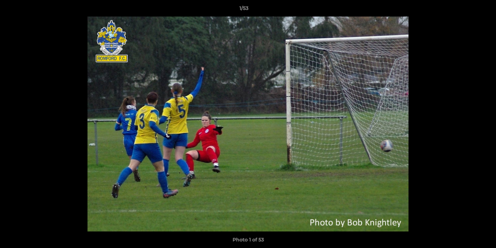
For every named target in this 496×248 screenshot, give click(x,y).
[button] (467, 10)
